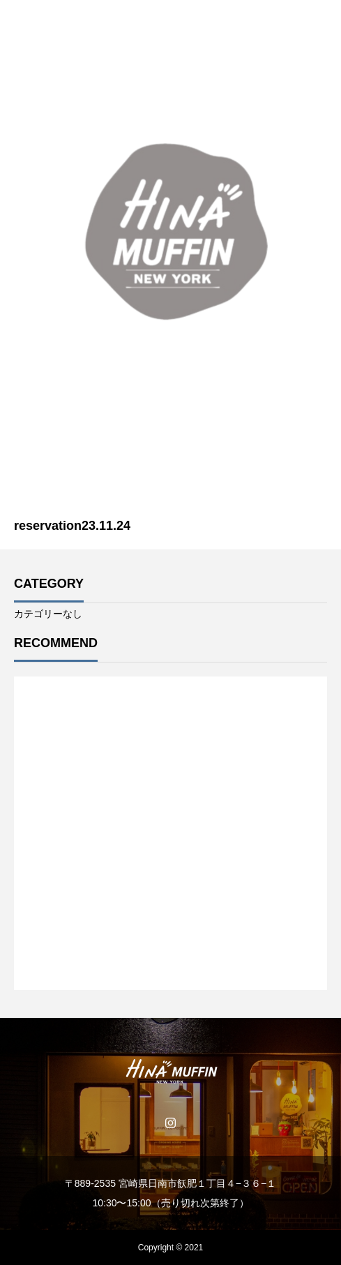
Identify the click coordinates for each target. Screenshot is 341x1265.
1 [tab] (171, 953)
